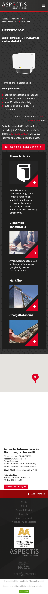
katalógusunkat (19, 134)
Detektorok (25, 21)
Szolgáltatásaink (24, 510)
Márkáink (15, 19)
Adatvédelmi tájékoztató (24, 522)
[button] (35, 378)
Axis (23, 19)
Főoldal (5, 19)
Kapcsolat (24, 514)
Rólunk (24, 506)
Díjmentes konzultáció (23, 146)
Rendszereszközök (10, 21)
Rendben (24, 591)
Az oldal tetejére (36, 494)
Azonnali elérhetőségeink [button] (16, 487)
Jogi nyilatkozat (24, 518)
